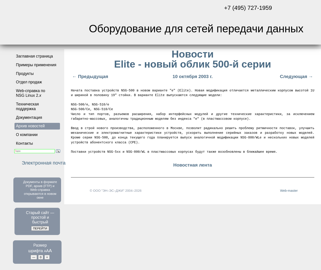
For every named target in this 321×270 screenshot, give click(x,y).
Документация (29, 117)
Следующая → (297, 76)
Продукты (25, 73)
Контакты (24, 143)
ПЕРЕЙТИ (40, 228)
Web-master (289, 190)
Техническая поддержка (27, 106)
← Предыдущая (89, 76)
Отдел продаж (29, 82)
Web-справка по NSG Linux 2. (30, 93)
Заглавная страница (34, 56)
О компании (27, 134)
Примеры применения (36, 65)
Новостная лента (192, 164)
